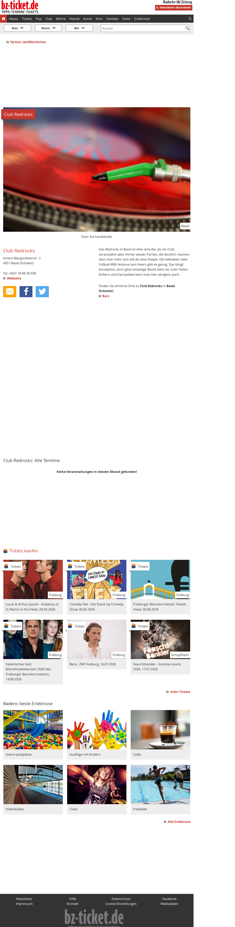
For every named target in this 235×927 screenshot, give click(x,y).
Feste (126, 19)
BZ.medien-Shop (145, 922)
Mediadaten (169, 892)
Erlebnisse (142, 19)
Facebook (169, 887)
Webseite (14, 266)
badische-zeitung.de (51, 922)
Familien (112, 19)
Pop (39, 19)
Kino (99, 19)
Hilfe (72, 887)
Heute (13, 19)
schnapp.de (78, 922)
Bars (105, 284)
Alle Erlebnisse (179, 810)
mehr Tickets (180, 680)
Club (48, 19)
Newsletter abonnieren (175, 7)
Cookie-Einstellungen (121, 892)
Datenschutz (121, 887)
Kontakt (72, 892)
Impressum (24, 892)
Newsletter (24, 887)
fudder (95, 922)
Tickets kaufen (23, 539)
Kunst (87, 19)
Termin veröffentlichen (28, 30)
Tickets (27, 19)
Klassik (75, 19)
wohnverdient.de (117, 922)
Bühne (61, 19)
